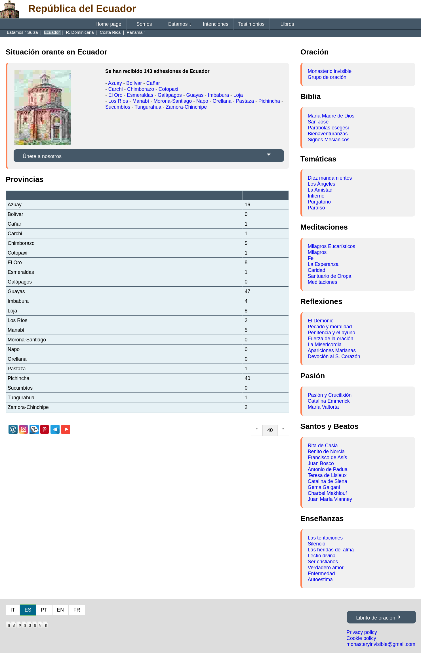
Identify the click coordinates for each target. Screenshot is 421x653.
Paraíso (316, 208)
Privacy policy (361, 632)
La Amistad (320, 190)
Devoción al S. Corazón (334, 356)
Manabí (140, 101)
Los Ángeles (321, 184)
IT (12, 610)
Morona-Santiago (172, 101)
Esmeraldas (140, 95)
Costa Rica (111, 32)
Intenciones (215, 24)
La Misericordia (325, 344)
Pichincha (269, 101)
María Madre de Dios (331, 116)
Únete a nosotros (42, 156)
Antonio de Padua (328, 469)
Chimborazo (140, 89)
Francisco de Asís (327, 457)
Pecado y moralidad (330, 326)
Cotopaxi (168, 89)
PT (44, 610)
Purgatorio (319, 202)
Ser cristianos (323, 561)
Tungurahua (147, 107)
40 (270, 430)
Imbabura (218, 95)
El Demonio (321, 321)
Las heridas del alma (331, 550)
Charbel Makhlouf (327, 493)
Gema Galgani (324, 487)
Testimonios (251, 24)
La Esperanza (323, 264)
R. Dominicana (80, 32)
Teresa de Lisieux (327, 475)
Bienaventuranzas (328, 134)
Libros (287, 24)
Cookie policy (361, 638)
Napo (202, 101)
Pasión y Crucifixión (330, 395)
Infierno (316, 196)
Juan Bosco (321, 463)
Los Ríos (118, 101)
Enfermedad (321, 573)
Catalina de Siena (327, 481)
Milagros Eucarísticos (331, 246)
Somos (144, 24)
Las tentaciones (325, 538)
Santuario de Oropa (329, 276)
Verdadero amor (326, 567)
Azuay (115, 83)
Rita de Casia (323, 445)
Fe (311, 258)
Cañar (153, 83)
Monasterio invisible (330, 71)
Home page (108, 24)
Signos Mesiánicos (329, 139)
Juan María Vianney (330, 499)
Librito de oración (375, 618)
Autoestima (320, 579)
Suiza (33, 32)
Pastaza (245, 101)
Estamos (179, 24)
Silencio (316, 544)
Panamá (135, 32)
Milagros (317, 252)
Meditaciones (322, 282)
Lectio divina (322, 555)
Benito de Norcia (326, 451)
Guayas (195, 95)
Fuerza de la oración (330, 338)
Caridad (316, 270)
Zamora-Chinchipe (186, 107)
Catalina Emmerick (329, 401)
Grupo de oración (327, 77)
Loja (238, 95)
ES (28, 610)
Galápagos (170, 95)
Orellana (221, 101)
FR (76, 610)
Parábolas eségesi (328, 128)
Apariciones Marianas (332, 350)
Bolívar (134, 83)
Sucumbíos (117, 107)
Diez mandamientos (330, 178)
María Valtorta (323, 407)
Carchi (115, 89)
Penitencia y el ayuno (331, 332)
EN (60, 610)
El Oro (115, 95)
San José (318, 122)
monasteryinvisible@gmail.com (380, 644)
